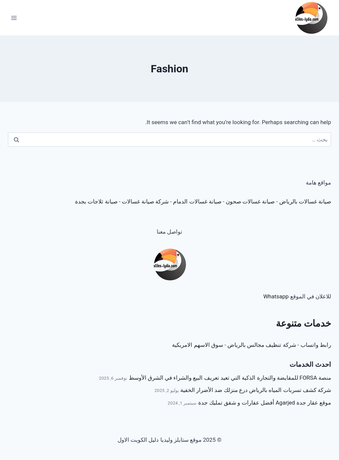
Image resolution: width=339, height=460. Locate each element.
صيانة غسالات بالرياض (305, 201)
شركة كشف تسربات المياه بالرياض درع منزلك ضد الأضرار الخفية (255, 390)
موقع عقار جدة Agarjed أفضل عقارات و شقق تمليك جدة (264, 402)
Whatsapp (276, 296)
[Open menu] (14, 18)
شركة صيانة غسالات (145, 201)
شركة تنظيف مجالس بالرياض (261, 345)
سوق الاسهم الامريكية (197, 345)
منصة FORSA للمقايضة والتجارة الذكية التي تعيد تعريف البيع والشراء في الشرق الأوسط (230, 377)
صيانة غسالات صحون (250, 201)
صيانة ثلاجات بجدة (96, 201)
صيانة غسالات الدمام (197, 201)
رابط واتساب (315, 345)
